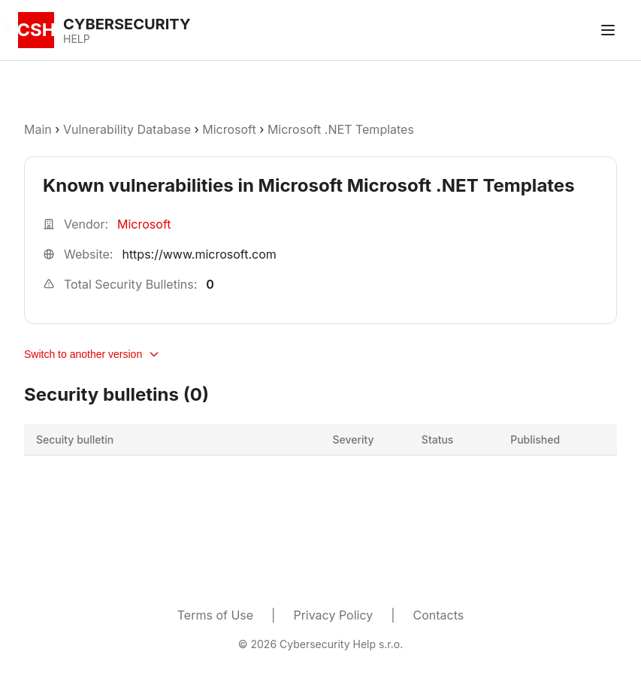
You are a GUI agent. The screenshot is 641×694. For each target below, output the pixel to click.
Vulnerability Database (127, 129)
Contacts (438, 615)
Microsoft (228, 129)
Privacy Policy (333, 615)
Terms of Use (215, 615)
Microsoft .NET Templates (341, 129)
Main (38, 129)
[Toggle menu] (608, 30)
